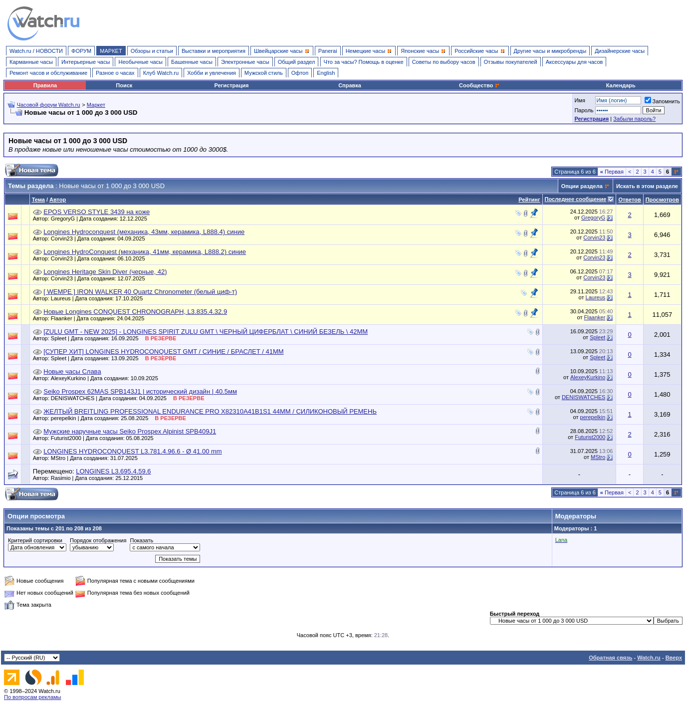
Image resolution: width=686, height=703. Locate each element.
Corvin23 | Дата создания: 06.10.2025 (100, 258)
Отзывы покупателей (510, 62)
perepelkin (593, 417)
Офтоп (299, 73)
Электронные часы (245, 62)
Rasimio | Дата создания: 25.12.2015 (99, 478)
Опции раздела (582, 186)
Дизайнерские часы (620, 51)
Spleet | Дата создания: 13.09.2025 (113, 358)
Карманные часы (31, 62)
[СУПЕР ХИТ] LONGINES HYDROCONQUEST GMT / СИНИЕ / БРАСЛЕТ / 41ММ (163, 351)
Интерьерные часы (85, 62)
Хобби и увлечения (211, 73)
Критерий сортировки (35, 540)
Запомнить (662, 101)
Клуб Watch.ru (161, 73)
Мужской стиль (263, 73)
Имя (579, 100)
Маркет (96, 105)
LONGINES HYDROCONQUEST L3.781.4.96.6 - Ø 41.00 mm (132, 451)
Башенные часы (192, 62)
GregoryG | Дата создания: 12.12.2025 (101, 219)
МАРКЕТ (111, 51)
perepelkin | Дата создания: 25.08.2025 (118, 418)
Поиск (124, 85)
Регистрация (232, 85)
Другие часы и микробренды (550, 51)
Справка (349, 85)
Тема (38, 200)
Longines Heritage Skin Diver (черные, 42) (105, 271)
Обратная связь (610, 658)
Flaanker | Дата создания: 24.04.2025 (100, 318)
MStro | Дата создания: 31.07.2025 (97, 458)
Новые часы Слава (72, 371)
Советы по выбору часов (443, 62)
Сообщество (479, 85)
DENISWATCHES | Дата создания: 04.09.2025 (128, 398)
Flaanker (595, 317)
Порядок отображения (98, 540)
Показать (141, 540)
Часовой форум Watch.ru (48, 105)
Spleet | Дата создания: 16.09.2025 (113, 338)
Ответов (629, 200)
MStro (598, 457)
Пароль (583, 110)
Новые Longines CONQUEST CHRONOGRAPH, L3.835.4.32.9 (135, 311)
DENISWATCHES (583, 397)
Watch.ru (649, 658)
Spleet (597, 337)
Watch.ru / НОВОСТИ (36, 51)
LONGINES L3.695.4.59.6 (113, 471)
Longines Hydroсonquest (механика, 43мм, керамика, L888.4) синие (143, 231)
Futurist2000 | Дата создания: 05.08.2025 (105, 438)
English (326, 73)
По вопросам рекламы (32, 697)
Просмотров (662, 200)
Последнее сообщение (576, 199)
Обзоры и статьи (152, 51)
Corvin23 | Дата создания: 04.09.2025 (100, 238)
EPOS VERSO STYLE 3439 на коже (96, 212)
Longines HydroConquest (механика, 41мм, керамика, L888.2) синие (144, 251)
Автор (57, 200)
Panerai (327, 51)
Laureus (596, 297)
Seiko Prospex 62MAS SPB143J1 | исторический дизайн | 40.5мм (140, 391)
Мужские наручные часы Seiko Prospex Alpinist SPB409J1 (129, 431)
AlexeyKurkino (587, 377)
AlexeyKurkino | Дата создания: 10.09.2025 (107, 378)
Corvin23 (594, 237)
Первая (612, 172)
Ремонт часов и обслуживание (48, 73)
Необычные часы (140, 62)
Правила (45, 85)
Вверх (674, 658)
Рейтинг (529, 200)
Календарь (621, 85)
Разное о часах (115, 73)
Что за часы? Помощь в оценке (364, 62)
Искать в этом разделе (647, 186)
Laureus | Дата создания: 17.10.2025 (99, 298)
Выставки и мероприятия (213, 51)
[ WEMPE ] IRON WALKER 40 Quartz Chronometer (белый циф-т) (140, 291)
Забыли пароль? (634, 119)
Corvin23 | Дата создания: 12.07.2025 (100, 278)
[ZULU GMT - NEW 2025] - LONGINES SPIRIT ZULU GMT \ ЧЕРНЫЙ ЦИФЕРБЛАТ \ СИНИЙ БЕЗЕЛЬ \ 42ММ (205, 331)
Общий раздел (296, 62)
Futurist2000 (590, 437)
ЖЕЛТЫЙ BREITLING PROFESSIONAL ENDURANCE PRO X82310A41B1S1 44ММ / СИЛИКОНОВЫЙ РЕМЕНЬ (210, 411)
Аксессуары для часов (574, 62)
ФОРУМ (81, 51)
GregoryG (593, 218)
